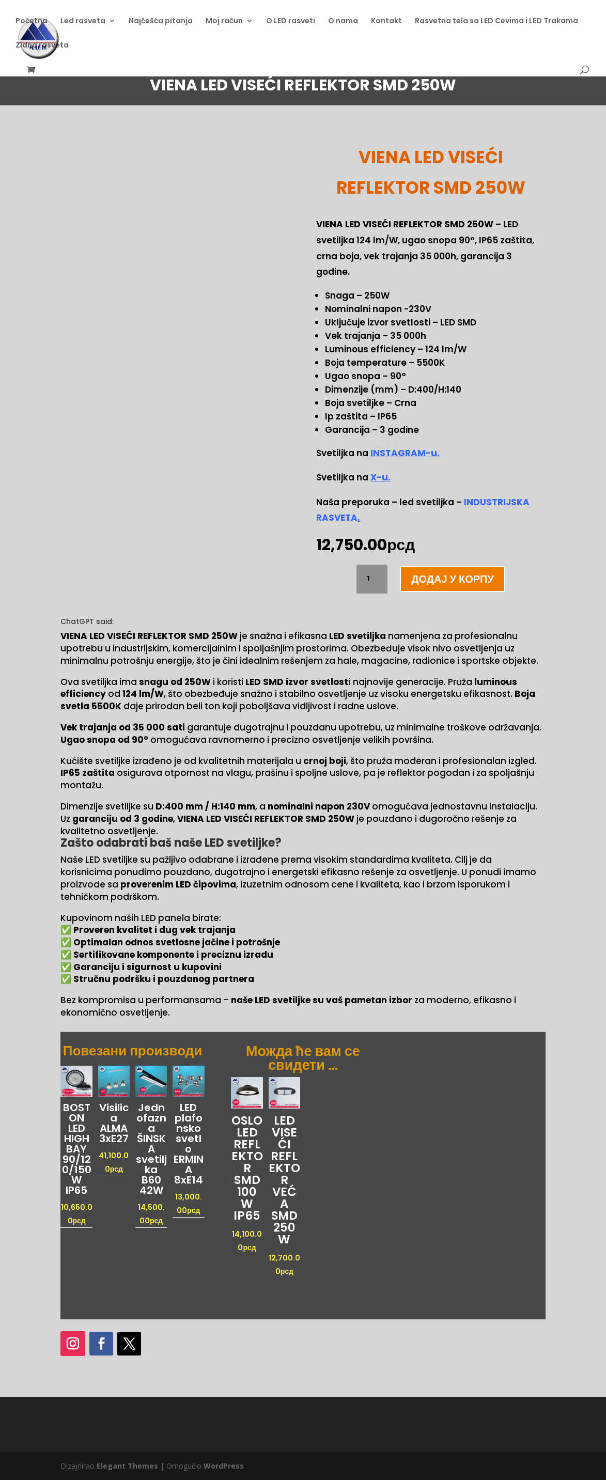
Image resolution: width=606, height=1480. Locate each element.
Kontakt (386, 21)
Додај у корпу (452, 579)
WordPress (224, 1466)
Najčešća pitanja (161, 21)
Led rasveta (82, 21)
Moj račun (224, 21)
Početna (31, 21)
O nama (343, 21)
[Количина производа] (371, 579)
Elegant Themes (127, 1466)
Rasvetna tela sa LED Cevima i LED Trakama (496, 21)
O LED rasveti (290, 21)
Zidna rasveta (42, 45)
